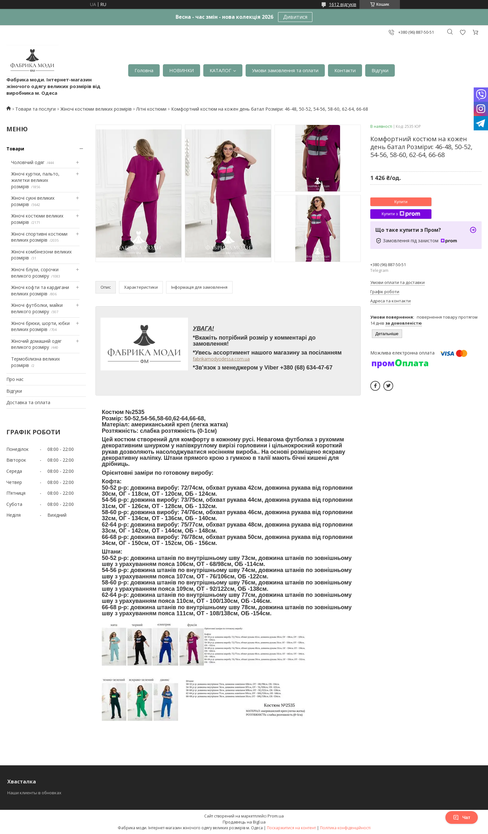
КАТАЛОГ (220, 70)
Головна (144, 70)
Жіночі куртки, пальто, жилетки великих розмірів (35, 180)
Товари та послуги (35, 109)
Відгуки (380, 70)
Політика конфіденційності (345, 828)
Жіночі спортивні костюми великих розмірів (39, 237)
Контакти (345, 70)
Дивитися (295, 16)
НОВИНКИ (181, 70)
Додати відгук (462, 32)
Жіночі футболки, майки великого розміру (37, 308)
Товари (15, 149)
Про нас (15, 379)
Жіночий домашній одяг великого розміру (36, 344)
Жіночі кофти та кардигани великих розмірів (40, 290)
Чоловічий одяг (28, 162)
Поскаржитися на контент (291, 828)
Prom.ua (276, 816)
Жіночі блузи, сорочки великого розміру (35, 272)
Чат (461, 817)
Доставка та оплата (28, 402)
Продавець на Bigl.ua (244, 822)
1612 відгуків (342, 4)
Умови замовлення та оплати (285, 70)
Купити (401, 201)
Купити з (400, 214)
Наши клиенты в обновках (34, 793)
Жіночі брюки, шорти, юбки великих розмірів (40, 326)
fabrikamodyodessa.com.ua (221, 359)
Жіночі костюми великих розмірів (96, 109)
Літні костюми (151, 109)
